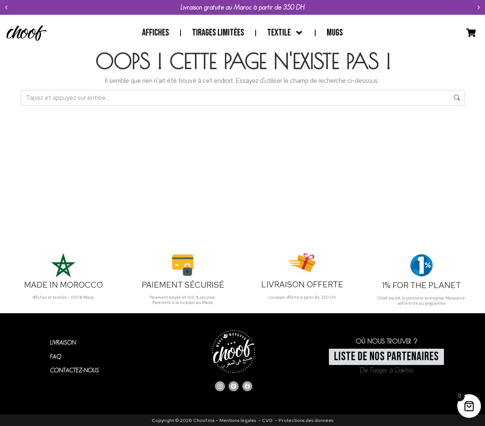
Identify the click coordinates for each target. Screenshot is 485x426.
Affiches (155, 32)
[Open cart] (470, 33)
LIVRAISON (63, 342)
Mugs (335, 32)
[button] (6, 7)
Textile (285, 32)
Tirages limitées (218, 32)
